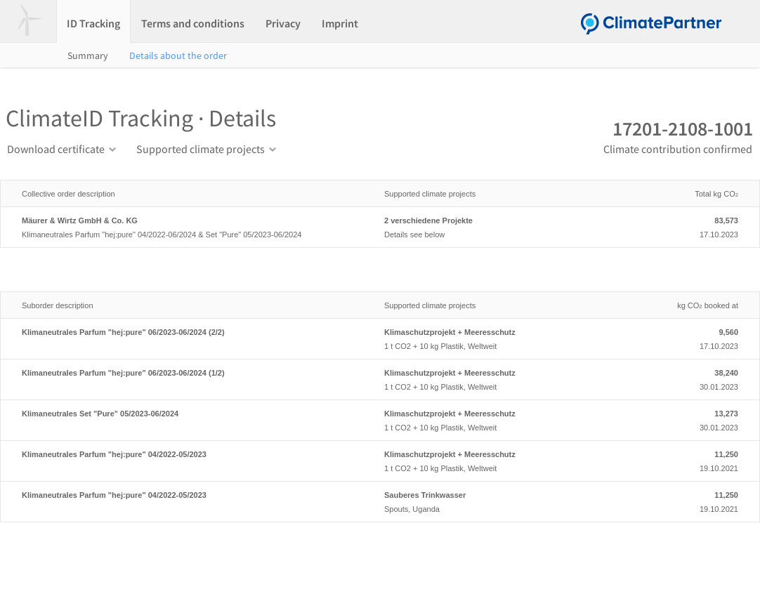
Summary (87, 55)
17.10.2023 (682, 226)
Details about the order (178, 55)
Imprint (340, 23)
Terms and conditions (192, 23)
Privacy (283, 23)
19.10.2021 (682, 460)
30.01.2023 (682, 378)
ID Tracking (93, 23)
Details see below (500, 226)
